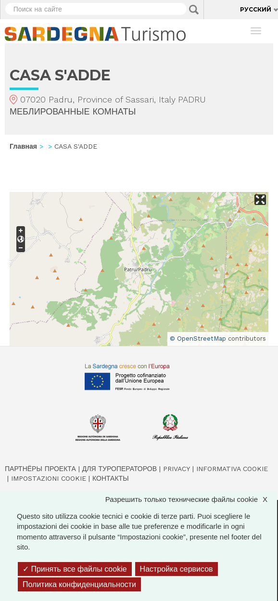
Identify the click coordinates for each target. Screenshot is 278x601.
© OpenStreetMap (198, 338)
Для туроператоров (119, 469)
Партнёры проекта (40, 469)
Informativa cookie (232, 469)
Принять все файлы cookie (75, 569)
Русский (255, 9)
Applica (194, 9)
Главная (23, 146)
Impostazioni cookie (48, 478)
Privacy (176, 469)
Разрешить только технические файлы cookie (191, 499)
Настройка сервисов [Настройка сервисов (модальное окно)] (176, 569)
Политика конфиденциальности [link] (79, 584)
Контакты (110, 478)
